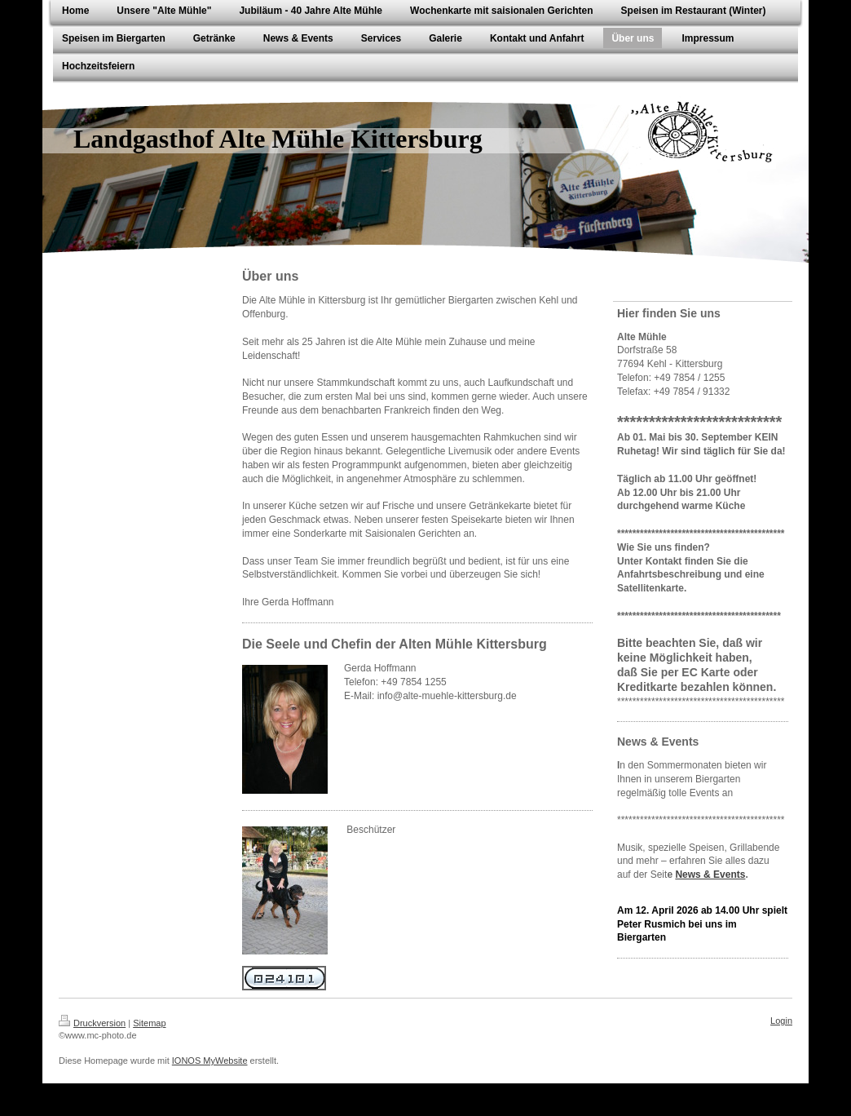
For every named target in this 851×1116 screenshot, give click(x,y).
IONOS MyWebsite (210, 1060)
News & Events (710, 874)
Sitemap (149, 1023)
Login (781, 1020)
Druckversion (92, 1023)
